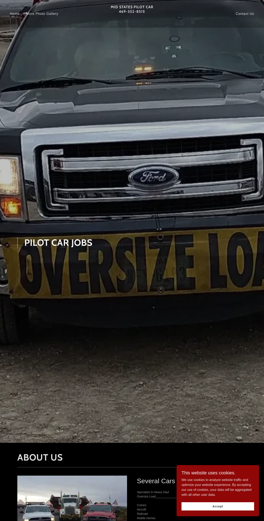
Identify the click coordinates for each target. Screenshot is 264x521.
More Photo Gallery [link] (42, 13)
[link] (132, 20)
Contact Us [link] (245, 13)
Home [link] (15, 13)
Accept (217, 506)
